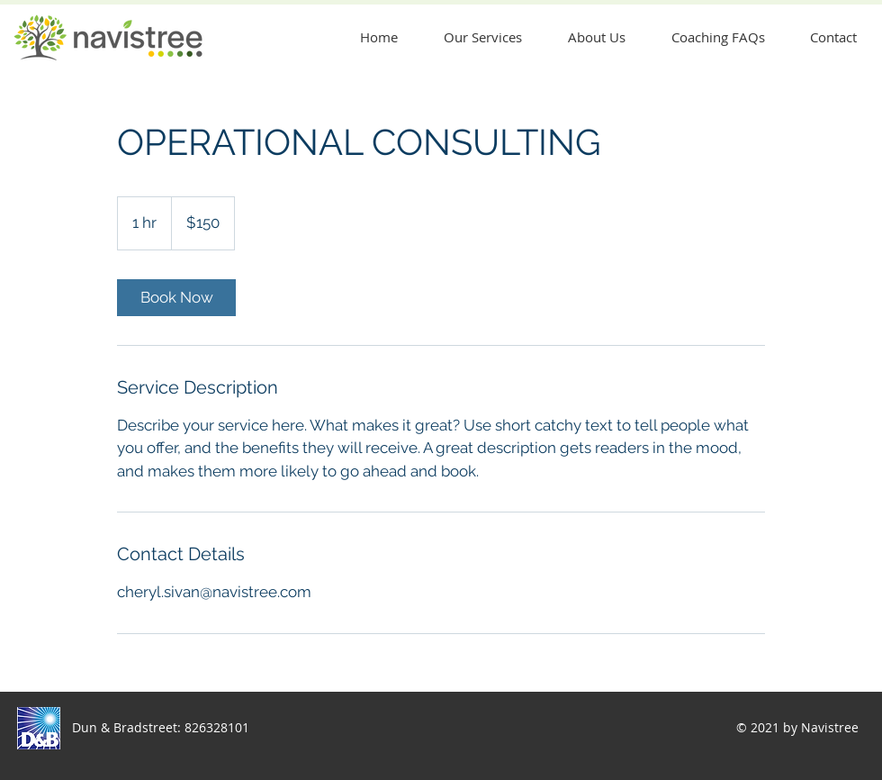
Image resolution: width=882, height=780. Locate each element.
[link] (176, 297)
